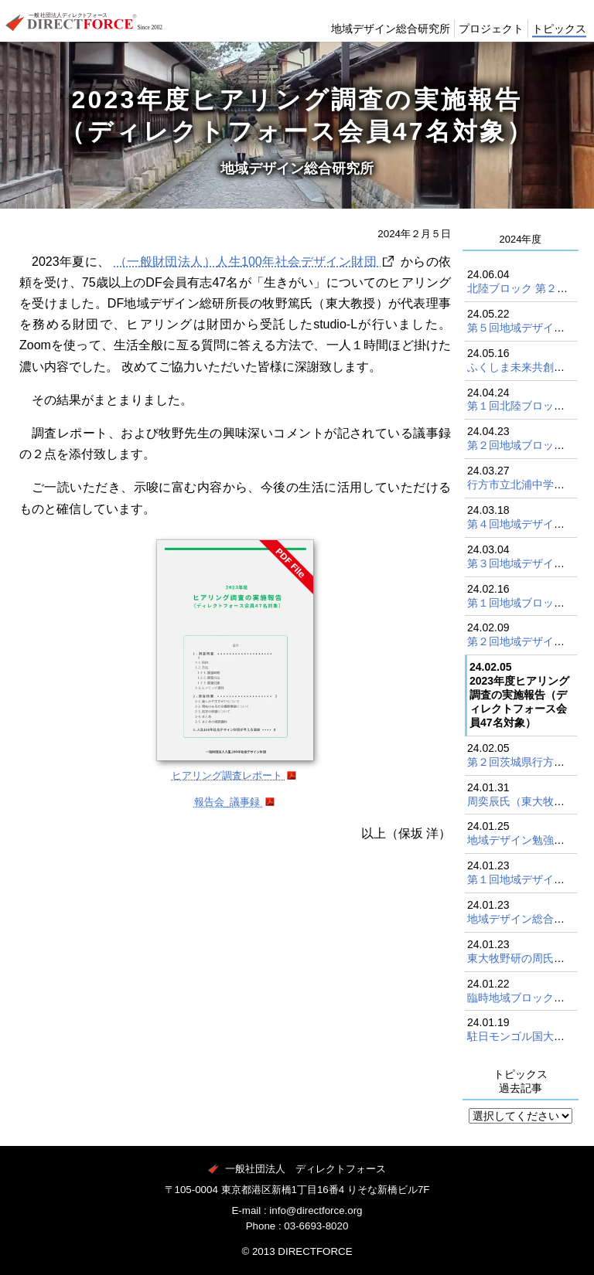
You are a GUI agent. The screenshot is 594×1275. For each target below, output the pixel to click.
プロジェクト (479, 40)
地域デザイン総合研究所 (365, 40)
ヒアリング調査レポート (228, 775)
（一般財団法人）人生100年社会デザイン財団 (247, 261)
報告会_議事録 (228, 802)
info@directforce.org (315, 1210)
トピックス (555, 40)
